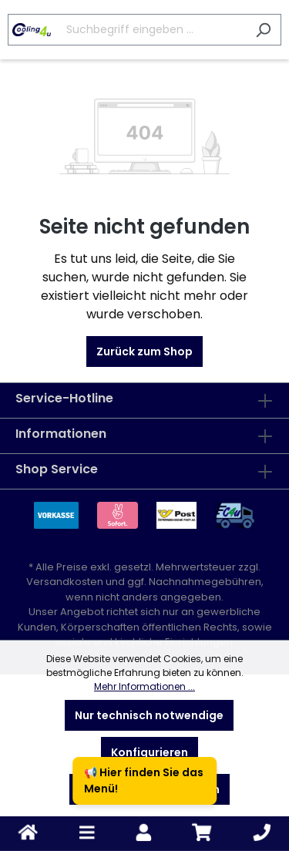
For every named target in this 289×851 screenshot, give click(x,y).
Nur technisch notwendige (149, 715)
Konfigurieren (149, 752)
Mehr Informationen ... (144, 686)
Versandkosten (64, 581)
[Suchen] (263, 29)
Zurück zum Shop (144, 351)
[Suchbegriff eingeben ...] (127, 29)
